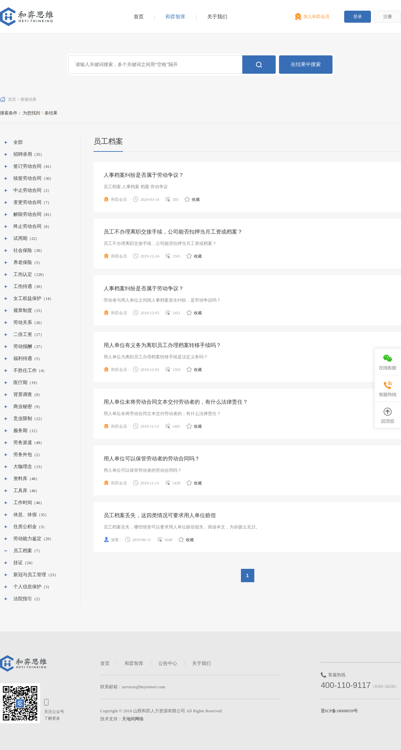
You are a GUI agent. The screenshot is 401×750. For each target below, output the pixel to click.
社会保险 (22, 250)
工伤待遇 (22, 286)
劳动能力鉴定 (27, 538)
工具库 (20, 490)
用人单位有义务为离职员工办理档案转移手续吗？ (162, 345)
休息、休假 (25, 514)
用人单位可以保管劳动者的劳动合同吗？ (152, 458)
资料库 (20, 478)
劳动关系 (22, 322)
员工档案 (22, 550)
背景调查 (22, 394)
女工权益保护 (27, 298)
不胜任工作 (25, 370)
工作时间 (22, 502)
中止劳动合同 (27, 190)
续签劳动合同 (27, 178)
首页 (139, 16)
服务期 (20, 430)
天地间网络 (133, 718)
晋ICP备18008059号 (339, 710)
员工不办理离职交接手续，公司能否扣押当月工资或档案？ (173, 232)
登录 (357, 16)
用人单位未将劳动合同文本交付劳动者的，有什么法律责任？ (176, 402)
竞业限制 (22, 418)
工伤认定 (22, 274)
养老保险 (22, 262)
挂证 (18, 562)
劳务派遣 (22, 442)
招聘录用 (22, 154)
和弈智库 (175, 16)
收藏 (192, 199)
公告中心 (167, 663)
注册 (387, 16)
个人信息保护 (27, 586)
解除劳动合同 (27, 214)
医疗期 (20, 382)
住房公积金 (25, 526)
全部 (18, 142)
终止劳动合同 (27, 226)
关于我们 (217, 16)
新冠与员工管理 (29, 574)
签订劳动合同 (27, 166)
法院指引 (22, 598)
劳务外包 (22, 454)
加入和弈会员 (316, 16)
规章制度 (22, 310)
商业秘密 (22, 406)
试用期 (20, 238)
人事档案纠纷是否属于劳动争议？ (144, 175)
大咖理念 (22, 466)
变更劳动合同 (27, 202)
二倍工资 (22, 334)
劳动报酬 (22, 346)
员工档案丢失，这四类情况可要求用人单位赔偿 (160, 515)
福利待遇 (22, 358)
